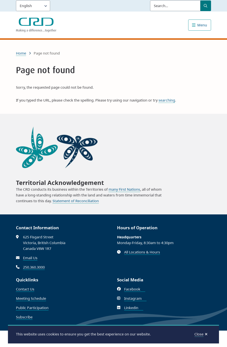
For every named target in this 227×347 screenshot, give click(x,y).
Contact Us (25, 289)
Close (199, 334)
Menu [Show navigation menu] (202, 25)
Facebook (134, 289)
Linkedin (133, 307)
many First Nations (124, 189)
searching (167, 100)
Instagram (135, 298)
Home (21, 53)
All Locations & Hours (142, 252)
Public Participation (32, 307)
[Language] (33, 5)
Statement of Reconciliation (76, 200)
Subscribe (24, 317)
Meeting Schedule (31, 298)
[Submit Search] (205, 5)
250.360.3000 (34, 267)
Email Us (30, 257)
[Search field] (175, 5)
